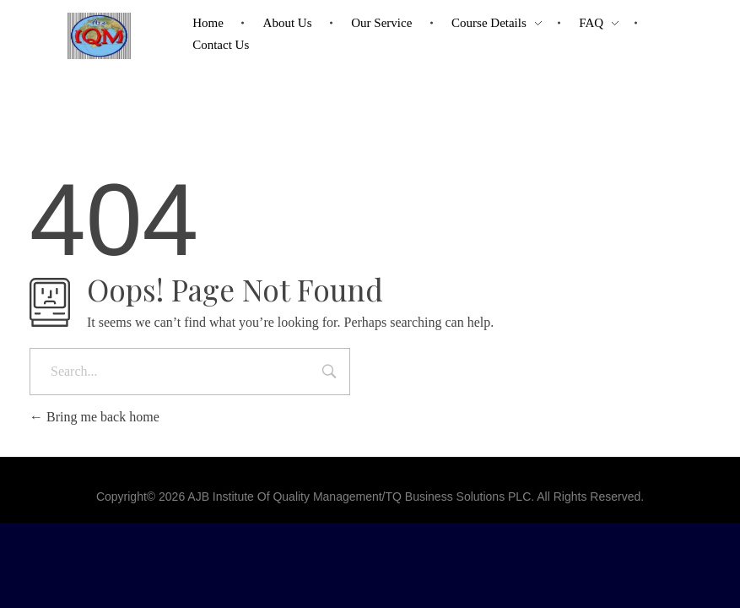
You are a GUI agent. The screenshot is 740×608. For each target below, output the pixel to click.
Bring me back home (94, 417)
